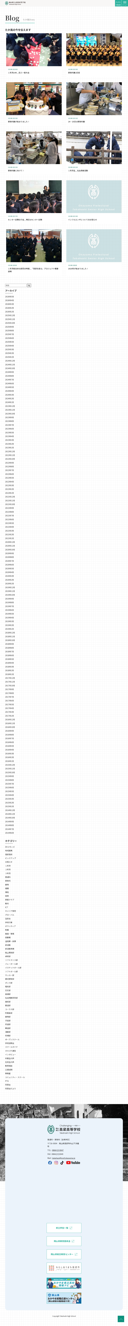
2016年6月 (9, 742)
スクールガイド (11, 1047)
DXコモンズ (10, 847)
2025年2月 (9, 353)
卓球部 (8, 956)
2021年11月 (10, 500)
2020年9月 (9, 553)
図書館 (8, 937)
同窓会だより (10, 1088)
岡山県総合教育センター (64, 1254)
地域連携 (8, 850)
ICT (6, 907)
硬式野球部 (9, 979)
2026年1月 (9, 311)
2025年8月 (9, 330)
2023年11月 (10, 410)
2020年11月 (10, 545)
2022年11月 (10, 455)
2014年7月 (9, 829)
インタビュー (10, 1054)
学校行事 (8, 922)
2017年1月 (9, 715)
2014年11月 (10, 814)
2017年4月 (9, 708)
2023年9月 (9, 417)
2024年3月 (9, 394)
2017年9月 (9, 689)
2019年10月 (10, 595)
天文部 (8, 990)
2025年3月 (9, 349)
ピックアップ (10, 858)
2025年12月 (10, 315)
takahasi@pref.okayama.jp (63, 1158)
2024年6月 (9, 383)
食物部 (8, 1016)
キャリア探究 (10, 911)
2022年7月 (9, 470)
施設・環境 (9, 933)
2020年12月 (10, 542)
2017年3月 (9, 712)
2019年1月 (9, 629)
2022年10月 (10, 459)
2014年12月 (10, 810)
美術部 (8, 1001)
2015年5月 (9, 791)
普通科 (8, 877)
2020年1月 (9, 583)
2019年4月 (9, 617)
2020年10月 (10, 549)
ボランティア (10, 926)
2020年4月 (9, 572)
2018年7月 (9, 651)
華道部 (8, 1028)
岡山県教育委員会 (64, 1241)
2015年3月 (9, 798)
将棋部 (8, 1035)
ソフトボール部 (11, 971)
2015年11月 (10, 768)
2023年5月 (9, 432)
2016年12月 (10, 719)
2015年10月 (10, 772)
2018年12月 (10, 632)
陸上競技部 (9, 952)
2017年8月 (9, 693)
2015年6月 (9, 787)
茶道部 (8, 1024)
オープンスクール (12, 1039)
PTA (7, 1081)
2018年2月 (9, 670)
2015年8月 (9, 780)
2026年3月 (9, 304)
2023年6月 (9, 428)
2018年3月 (9, 666)
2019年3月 (9, 621)
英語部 (8, 994)
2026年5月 (9, 296)
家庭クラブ (9, 899)
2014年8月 (9, 825)
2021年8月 (9, 512)
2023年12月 (10, 406)
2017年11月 (10, 681)
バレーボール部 (11, 964)
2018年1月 (9, 674)
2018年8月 (9, 647)
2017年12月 (10, 678)
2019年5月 (9, 613)
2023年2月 (9, 444)
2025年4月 (9, 345)
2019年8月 (9, 602)
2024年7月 (9, 379)
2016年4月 (9, 749)
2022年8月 (9, 466)
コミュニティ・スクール (15, 1077)
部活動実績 (9, 948)
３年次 (8, 873)
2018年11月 (10, 636)
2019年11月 (10, 591)
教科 (7, 903)
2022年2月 (9, 489)
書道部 (8, 1005)
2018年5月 (9, 659)
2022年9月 (9, 462)
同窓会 (8, 1084)
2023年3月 (9, 440)
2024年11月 (10, 364)
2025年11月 (10, 319)
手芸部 (8, 1020)
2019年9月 (9, 598)
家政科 (8, 880)
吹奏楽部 (8, 1013)
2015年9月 (9, 776)
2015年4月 (9, 795)
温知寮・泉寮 (10, 941)
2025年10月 (10, 323)
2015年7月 (9, 783)
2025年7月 (9, 334)
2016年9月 (9, 730)
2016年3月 (9, 753)
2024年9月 (9, 372)
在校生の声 (9, 1062)
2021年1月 (9, 538)
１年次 (8, 865)
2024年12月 (10, 360)
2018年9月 (9, 644)
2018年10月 (10, 640)
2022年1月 (9, 493)
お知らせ (8, 862)
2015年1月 (9, 806)
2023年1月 (9, 447)
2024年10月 (10, 368)
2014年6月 (9, 833)
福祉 (7, 892)
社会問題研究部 (11, 998)
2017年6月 (9, 700)
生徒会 (8, 918)
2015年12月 (10, 765)
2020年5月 (9, 568)
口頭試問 (8, 1069)
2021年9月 (9, 508)
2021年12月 (10, 496)
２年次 (8, 869)
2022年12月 (10, 451)
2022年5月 (9, 477)
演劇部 (8, 1032)
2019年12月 (10, 587)
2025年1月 (9, 357)
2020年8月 (9, 557)
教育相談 (8, 1066)
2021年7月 (9, 515)
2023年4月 (9, 436)
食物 (7, 884)
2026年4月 (9, 300)
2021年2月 (9, 534)
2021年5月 (9, 523)
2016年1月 (9, 761)
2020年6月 (9, 564)
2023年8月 (9, 421)
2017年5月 (9, 704)
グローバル (9, 915)
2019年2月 (9, 625)
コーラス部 (9, 1009)
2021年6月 (9, 519)
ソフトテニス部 (11, 960)
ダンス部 (8, 982)
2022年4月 (9, 481)
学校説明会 (9, 1043)
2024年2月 (9, 398)
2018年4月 (9, 663)
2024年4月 (9, 391)
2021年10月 (10, 504)
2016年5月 (9, 746)
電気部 (8, 986)
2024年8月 (9, 376)
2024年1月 (9, 402)
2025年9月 (9, 326)
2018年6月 (9, 655)
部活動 (8, 945)
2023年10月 (10, 413)
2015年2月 (9, 802)
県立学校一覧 (64, 1228)
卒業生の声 (9, 1058)
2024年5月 (9, 387)
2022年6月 (9, 474)
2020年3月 (9, 576)
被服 (7, 888)
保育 (7, 896)
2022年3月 (9, 485)
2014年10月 (10, 817)
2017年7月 (9, 697)
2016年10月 (10, 727)
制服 (7, 930)
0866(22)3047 (58, 1150)
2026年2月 (9, 308)
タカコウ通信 (10, 1050)
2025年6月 (9, 338)
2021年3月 (9, 530)
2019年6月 (9, 610)
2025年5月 (9, 342)
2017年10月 (10, 685)
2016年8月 (9, 734)
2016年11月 (10, 723)
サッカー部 (9, 975)
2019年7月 (9, 606)
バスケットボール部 (13, 967)
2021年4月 (9, 527)
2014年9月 (9, 821)
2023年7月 (9, 425)
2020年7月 (9, 561)
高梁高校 (8, 854)
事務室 (8, 1073)
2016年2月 (9, 757)
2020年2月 (9, 580)
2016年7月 (9, 738)
